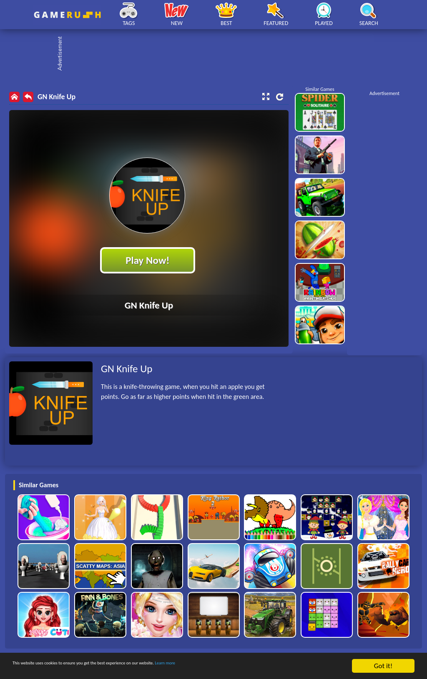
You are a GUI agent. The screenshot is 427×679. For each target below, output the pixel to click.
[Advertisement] (217, 54)
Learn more (260, 666)
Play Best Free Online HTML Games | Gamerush (67, 15)
